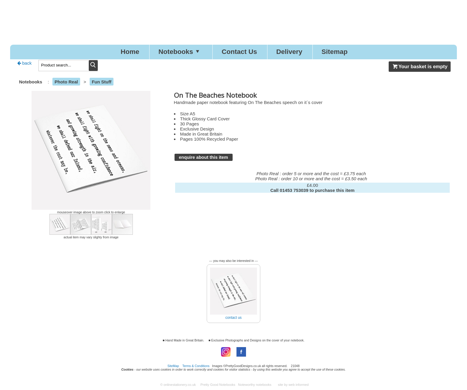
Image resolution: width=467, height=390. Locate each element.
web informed (299, 384)
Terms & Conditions (195, 366)
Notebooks (180, 51)
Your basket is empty (420, 66)
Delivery (289, 51)
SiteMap (173, 366)
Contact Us (239, 51)
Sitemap (335, 51)
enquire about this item (203, 157)
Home (130, 51)
